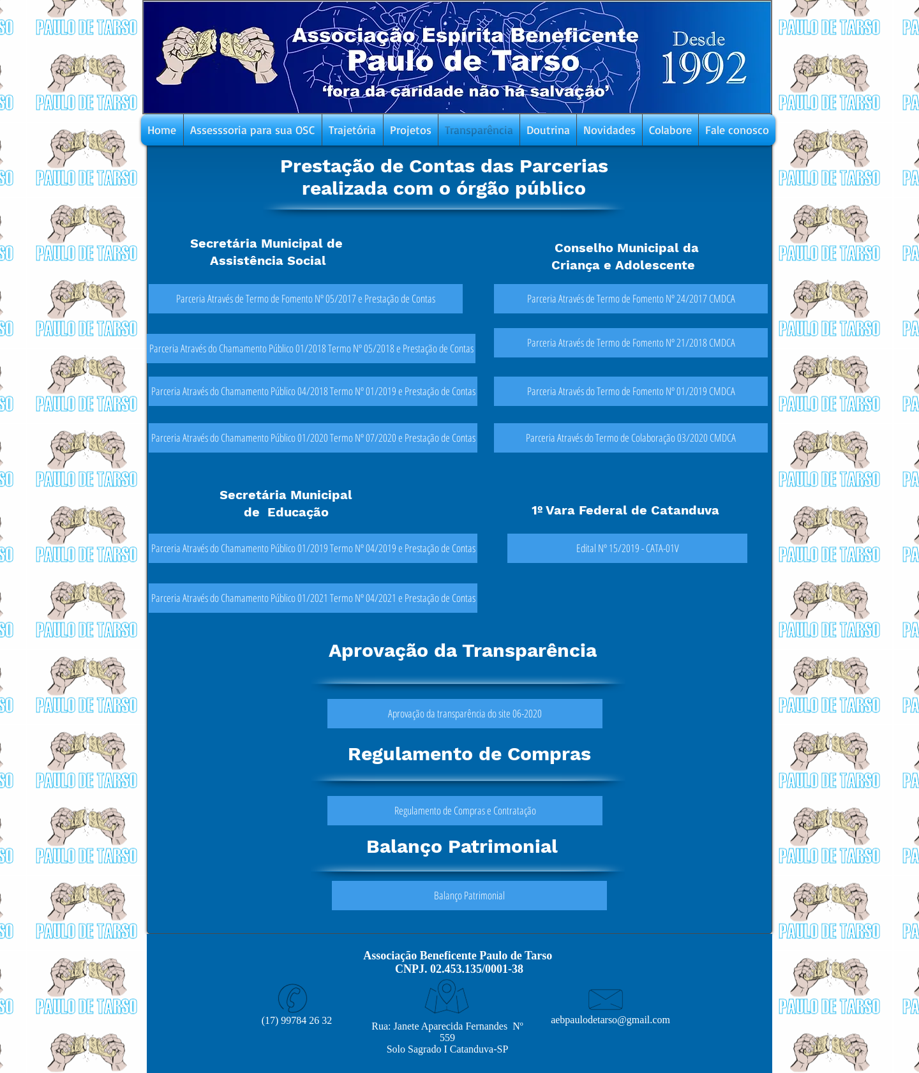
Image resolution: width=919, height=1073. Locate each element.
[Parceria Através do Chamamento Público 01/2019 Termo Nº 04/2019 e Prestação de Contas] (313, 548)
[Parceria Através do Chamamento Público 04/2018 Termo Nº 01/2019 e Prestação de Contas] (313, 391)
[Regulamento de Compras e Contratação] (464, 810)
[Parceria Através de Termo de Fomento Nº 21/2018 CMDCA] (631, 342)
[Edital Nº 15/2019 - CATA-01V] (627, 548)
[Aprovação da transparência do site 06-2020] (464, 713)
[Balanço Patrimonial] (469, 895)
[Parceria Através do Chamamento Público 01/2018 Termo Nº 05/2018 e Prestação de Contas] (311, 348)
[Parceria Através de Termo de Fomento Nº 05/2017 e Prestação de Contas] (306, 298)
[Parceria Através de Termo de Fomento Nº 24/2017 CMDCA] (631, 298)
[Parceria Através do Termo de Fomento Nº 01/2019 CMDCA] (631, 391)
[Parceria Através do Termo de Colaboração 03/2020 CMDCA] (631, 438)
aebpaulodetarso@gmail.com (610, 1019)
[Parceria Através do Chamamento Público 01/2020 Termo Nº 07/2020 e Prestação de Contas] (313, 438)
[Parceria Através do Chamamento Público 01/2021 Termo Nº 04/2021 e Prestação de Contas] (313, 598)
